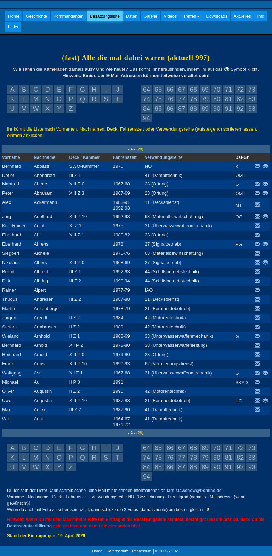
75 (158, 99)
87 (181, 108)
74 (146, 99)
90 (216, 108)
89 (205, 108)
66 (170, 89)
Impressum (141, 551)
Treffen (191, 16)
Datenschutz (117, 551)
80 (216, 99)
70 (216, 89)
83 (251, 99)
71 (228, 89)
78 (193, 99)
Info (260, 16)
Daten (131, 16)
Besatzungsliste (105, 16)
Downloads (216, 16)
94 (146, 118)
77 (181, 99)
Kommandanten (68, 16)
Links (13, 26)
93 (251, 108)
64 (146, 89)
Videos (170, 16)
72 (240, 89)
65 (158, 89)
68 (193, 89)
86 (170, 108)
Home (13, 16)
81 (228, 99)
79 (205, 99)
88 (193, 108)
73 (251, 89)
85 (158, 108)
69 (205, 89)
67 (181, 89)
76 (170, 99)
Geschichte (36, 16)
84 (146, 108)
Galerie (151, 16)
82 (240, 99)
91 (228, 108)
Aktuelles (242, 16)
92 (240, 108)
